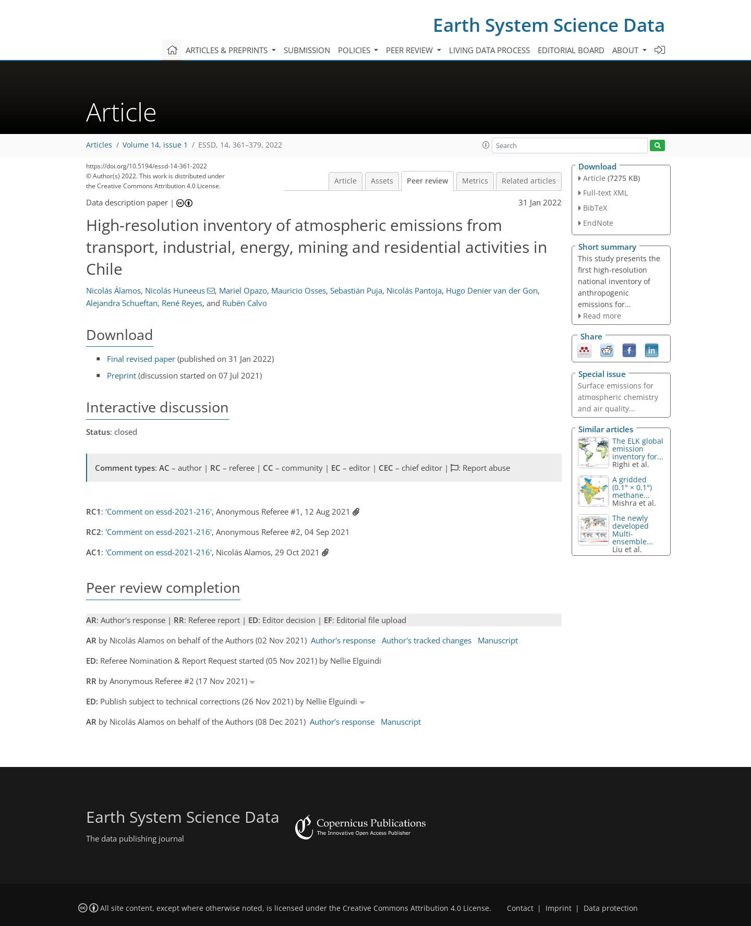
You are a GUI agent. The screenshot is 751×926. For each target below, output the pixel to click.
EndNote (598, 223)
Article (345, 181)
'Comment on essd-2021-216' (158, 511)
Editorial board (571, 50)
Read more (602, 316)
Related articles (529, 181)
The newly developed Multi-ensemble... (632, 529)
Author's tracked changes (426, 640)
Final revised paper (141, 359)
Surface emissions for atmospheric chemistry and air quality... (618, 397)
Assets (382, 181)
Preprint (121, 375)
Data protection (611, 908)
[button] (486, 145)
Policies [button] (355, 50)
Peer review (427, 181)
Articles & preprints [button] (228, 50)
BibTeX (595, 208)
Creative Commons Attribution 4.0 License (416, 908)
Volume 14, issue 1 (155, 145)
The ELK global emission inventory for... (637, 448)
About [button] (626, 50)
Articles (99, 145)
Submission (307, 50)
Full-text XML (605, 193)
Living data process (489, 50)
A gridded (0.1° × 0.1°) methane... (632, 487)
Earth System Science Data (549, 25)
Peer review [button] (410, 50)
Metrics (475, 181)
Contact (520, 908)
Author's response (343, 640)
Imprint (559, 908)
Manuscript (498, 640)
